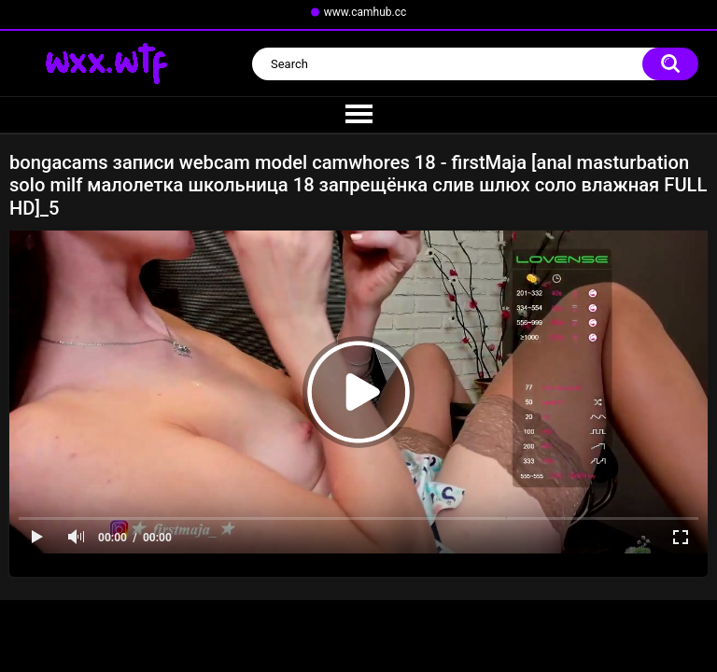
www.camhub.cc (365, 12)
